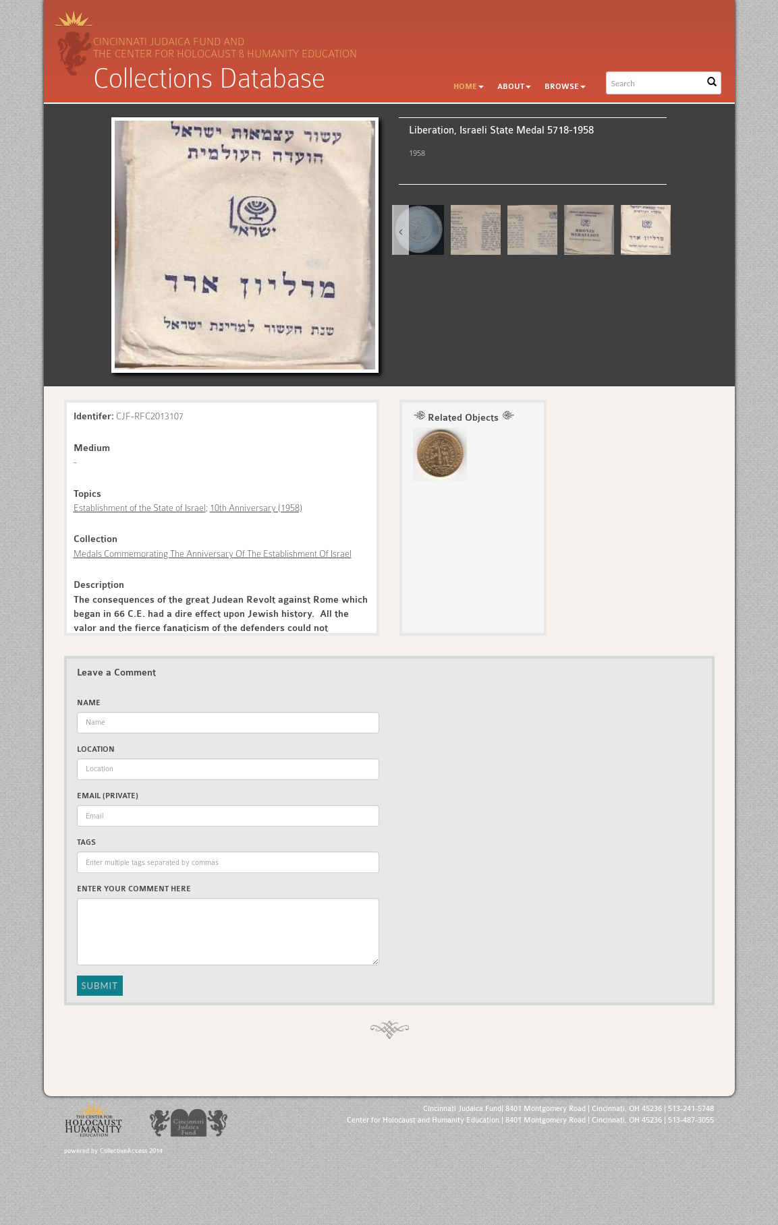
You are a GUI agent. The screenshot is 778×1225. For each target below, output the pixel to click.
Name (89, 702)
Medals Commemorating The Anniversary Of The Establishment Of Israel (213, 553)
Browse (565, 86)
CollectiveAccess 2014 (131, 1151)
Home (468, 86)
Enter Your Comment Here (134, 889)
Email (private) (107, 795)
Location (96, 749)
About (514, 86)
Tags (86, 842)
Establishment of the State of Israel (140, 507)
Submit (100, 985)
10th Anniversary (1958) (256, 507)
